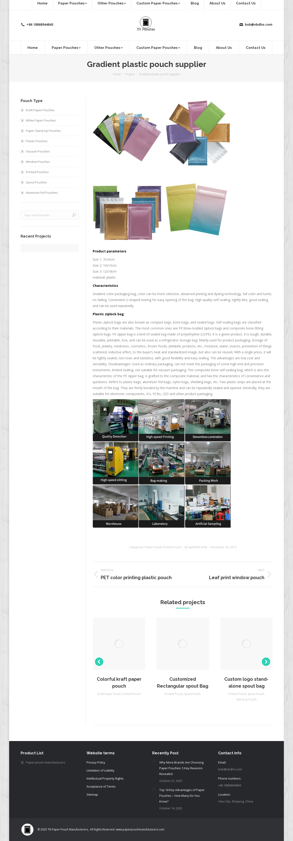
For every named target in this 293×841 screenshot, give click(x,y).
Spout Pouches (36, 182)
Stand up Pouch (246, 699)
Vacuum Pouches (38, 151)
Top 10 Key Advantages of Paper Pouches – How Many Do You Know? (182, 795)
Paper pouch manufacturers (45, 762)
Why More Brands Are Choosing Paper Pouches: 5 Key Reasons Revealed (181, 768)
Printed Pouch (172, 547)
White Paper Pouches (41, 120)
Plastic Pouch (153, 547)
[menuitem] (33, 47)
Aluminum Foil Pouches (42, 193)
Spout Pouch (192, 694)
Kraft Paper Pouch (109, 694)
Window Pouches (38, 162)
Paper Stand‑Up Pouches (43, 131)
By (195, 547)
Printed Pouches (37, 172)
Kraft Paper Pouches (40, 110)
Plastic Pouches (37, 141)
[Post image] (154, 761)
